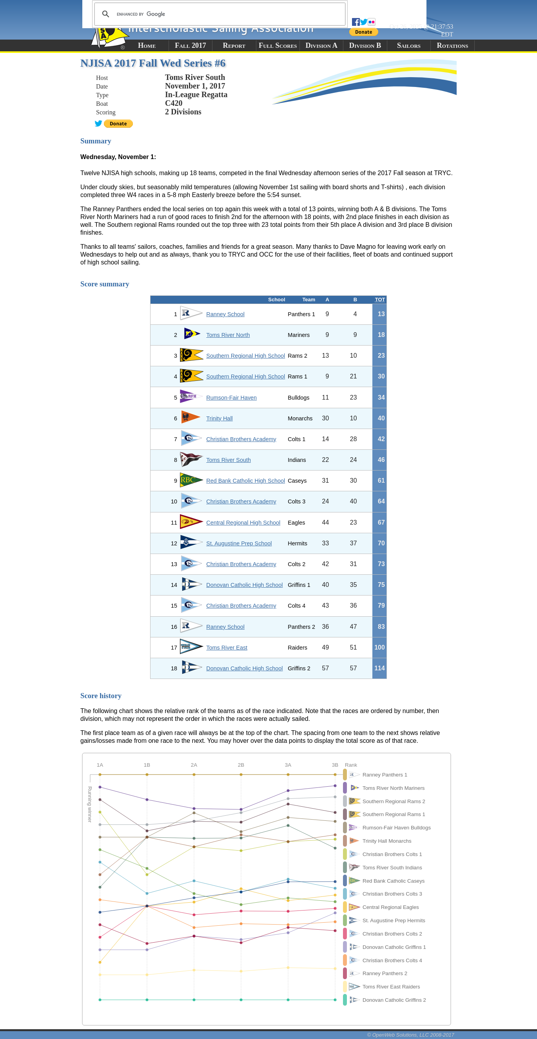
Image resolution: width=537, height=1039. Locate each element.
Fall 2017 (190, 45)
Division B (365, 45)
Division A (321, 45)
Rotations (452, 45)
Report (234, 45)
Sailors (409, 45)
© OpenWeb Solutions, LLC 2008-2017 (410, 1035)
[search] (219, 14)
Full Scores (278, 45)
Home (147, 45)
